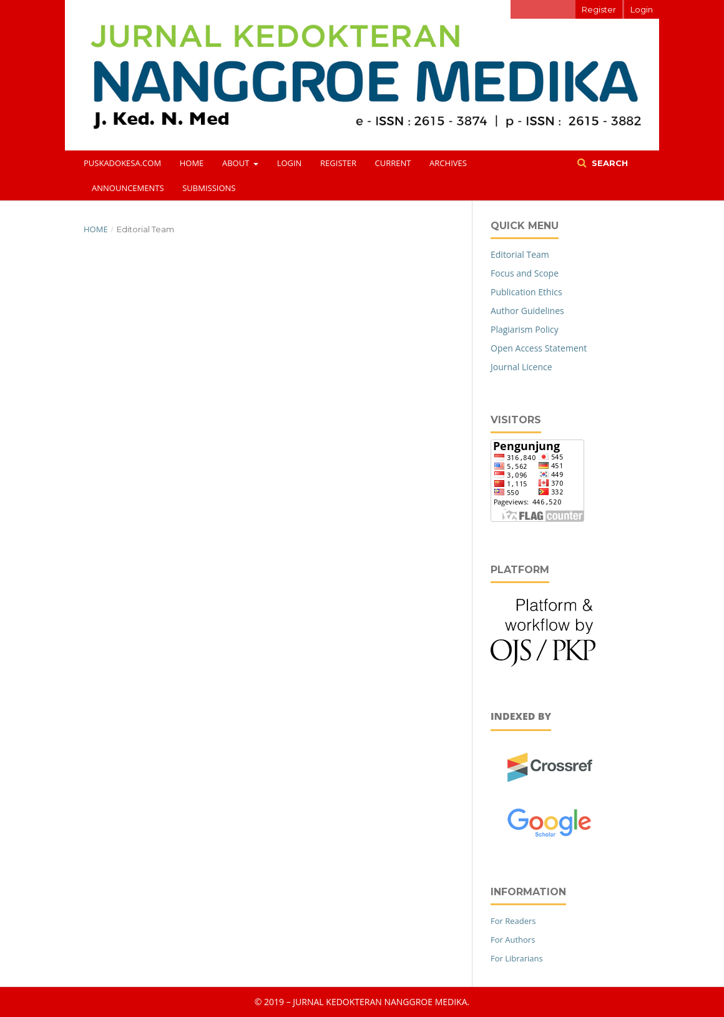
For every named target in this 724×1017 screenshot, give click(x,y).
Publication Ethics (526, 292)
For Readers (513, 920)
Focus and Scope (525, 273)
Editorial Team (520, 254)
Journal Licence (521, 367)
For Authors (513, 939)
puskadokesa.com (122, 163)
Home (192, 163)
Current (393, 163)
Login (289, 163)
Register (338, 163)
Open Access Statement (539, 348)
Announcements (128, 188)
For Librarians (517, 958)
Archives (448, 163)
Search (608, 163)
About (237, 163)
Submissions (208, 188)
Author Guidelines (527, 311)
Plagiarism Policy (525, 329)
